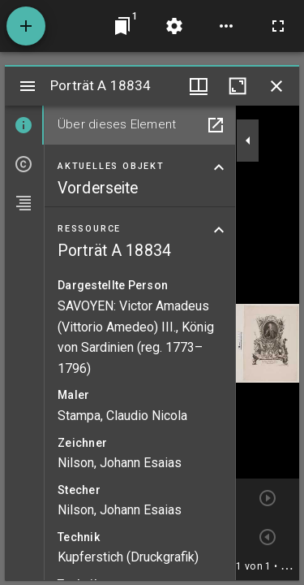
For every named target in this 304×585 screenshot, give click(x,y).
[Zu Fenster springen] (122, 26)
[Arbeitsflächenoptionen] (226, 26)
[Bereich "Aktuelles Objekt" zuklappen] (219, 167)
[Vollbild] (278, 26)
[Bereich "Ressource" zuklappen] (219, 230)
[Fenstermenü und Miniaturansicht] (198, 86)
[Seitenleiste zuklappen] (248, 140)
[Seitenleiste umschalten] (27, 86)
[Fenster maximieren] (237, 86)
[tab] (24, 125)
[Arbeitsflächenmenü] (174, 26)
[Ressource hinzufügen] (25, 26)
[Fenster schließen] (276, 86)
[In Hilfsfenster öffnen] (215, 125)
